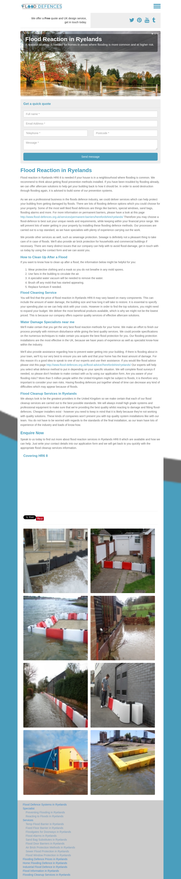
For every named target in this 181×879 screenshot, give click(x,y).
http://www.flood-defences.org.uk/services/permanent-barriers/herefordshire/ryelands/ (71, 216)
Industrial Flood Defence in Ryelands (45, 866)
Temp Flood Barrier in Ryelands (45, 824)
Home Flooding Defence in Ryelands (45, 863)
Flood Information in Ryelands (41, 870)
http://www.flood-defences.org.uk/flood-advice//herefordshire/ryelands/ (89, 364)
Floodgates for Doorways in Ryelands (48, 831)
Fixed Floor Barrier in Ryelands (44, 827)
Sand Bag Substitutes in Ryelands (46, 839)
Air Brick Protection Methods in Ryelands (50, 847)
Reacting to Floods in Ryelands (44, 816)
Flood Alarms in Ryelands (41, 835)
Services (28, 820)
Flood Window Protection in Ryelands (48, 855)
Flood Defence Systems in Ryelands (45, 804)
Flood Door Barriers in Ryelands (45, 843)
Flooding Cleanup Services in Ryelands (46, 874)
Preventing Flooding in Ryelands (45, 812)
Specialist (28, 808)
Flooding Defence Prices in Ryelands (45, 859)
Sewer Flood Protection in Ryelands (47, 851)
